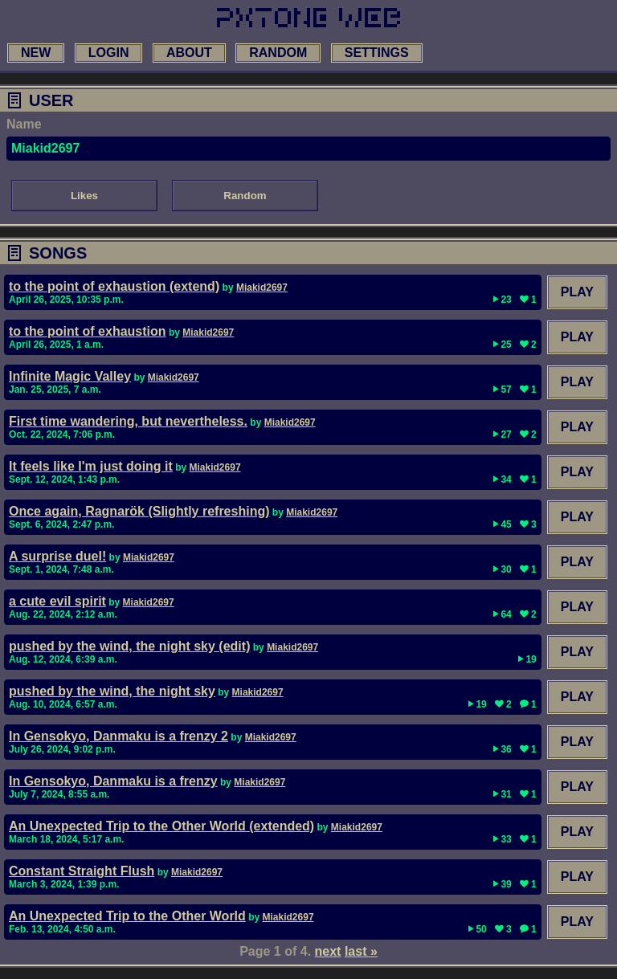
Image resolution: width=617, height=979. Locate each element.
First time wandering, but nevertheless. (128, 421)
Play (577, 292)
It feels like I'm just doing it (91, 466)
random (278, 52)
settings (377, 52)
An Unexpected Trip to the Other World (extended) (161, 826)
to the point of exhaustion (87, 331)
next (328, 951)
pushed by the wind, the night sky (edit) (129, 646)
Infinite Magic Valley (70, 376)
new (36, 52)
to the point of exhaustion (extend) (114, 286)
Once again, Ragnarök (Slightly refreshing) (139, 511)
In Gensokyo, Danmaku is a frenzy (113, 781)
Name (24, 124)
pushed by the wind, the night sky (112, 691)
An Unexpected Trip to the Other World (127, 916)
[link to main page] (308, 17)
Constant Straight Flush (81, 871)
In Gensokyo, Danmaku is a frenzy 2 (118, 736)
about (189, 52)
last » (361, 951)
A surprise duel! (57, 556)
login (108, 52)
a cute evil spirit (57, 601)
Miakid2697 (262, 287)
